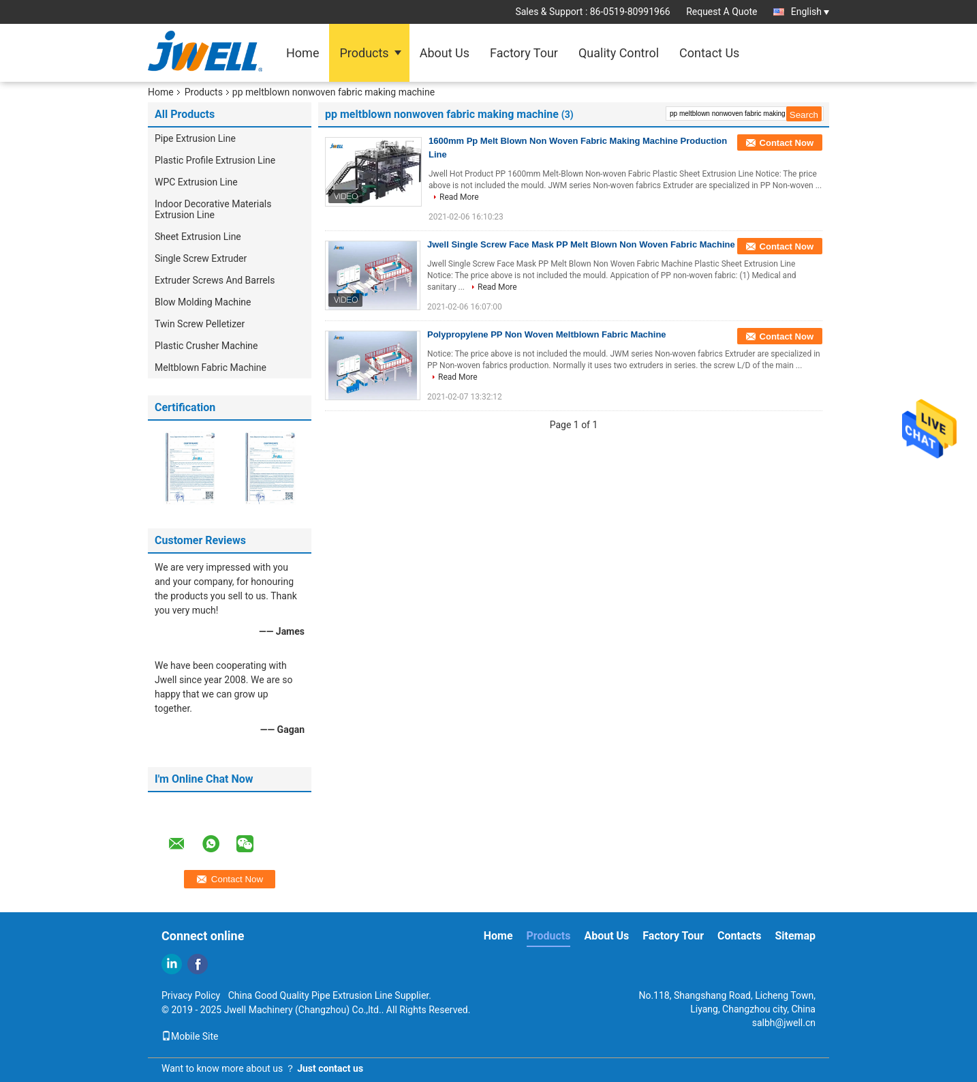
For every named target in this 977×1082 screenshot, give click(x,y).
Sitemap (795, 935)
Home (302, 53)
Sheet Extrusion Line (198, 236)
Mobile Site (190, 1036)
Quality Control (618, 53)
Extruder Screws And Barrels (215, 280)
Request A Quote (721, 11)
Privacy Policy (190, 995)
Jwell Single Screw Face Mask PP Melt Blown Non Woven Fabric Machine (581, 244)
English (810, 11)
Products (363, 53)
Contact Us (709, 53)
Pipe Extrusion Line (195, 138)
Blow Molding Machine (203, 302)
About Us (444, 53)
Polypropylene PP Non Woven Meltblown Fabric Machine (546, 334)
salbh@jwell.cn (784, 1022)
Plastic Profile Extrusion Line (215, 160)
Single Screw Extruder (201, 258)
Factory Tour (524, 53)
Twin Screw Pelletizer (200, 323)
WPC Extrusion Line (196, 182)
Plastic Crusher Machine (206, 345)
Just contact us (330, 1068)
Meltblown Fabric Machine (210, 367)
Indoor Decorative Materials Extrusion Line (213, 209)
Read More (459, 197)
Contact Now (786, 143)
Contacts (739, 935)
